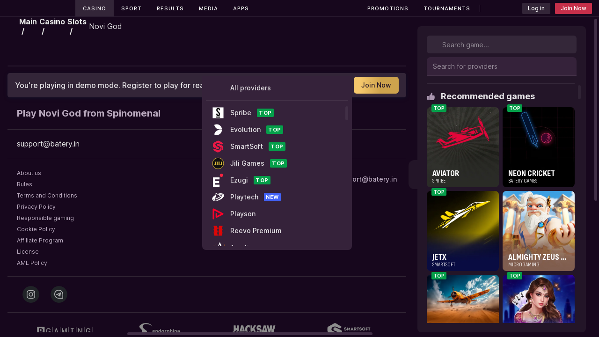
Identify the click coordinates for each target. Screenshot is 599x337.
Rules (24, 184)
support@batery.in (366, 179)
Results (170, 8)
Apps (241, 8)
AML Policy (32, 262)
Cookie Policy (36, 229)
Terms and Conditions (47, 195)
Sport (131, 8)
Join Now (573, 8)
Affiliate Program (40, 240)
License (28, 251)
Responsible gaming (45, 217)
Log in (536, 8)
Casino (94, 8)
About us (29, 172)
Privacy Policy (36, 206)
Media (208, 8)
